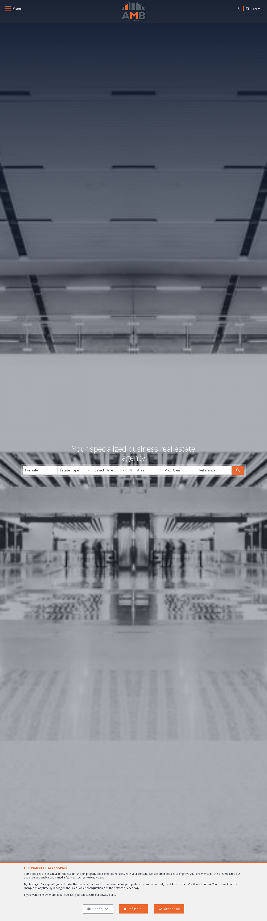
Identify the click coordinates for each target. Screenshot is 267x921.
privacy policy (108, 894)
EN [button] (254, 10)
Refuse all (135, 909)
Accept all (172, 909)
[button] (40, 470)
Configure (100, 909)
